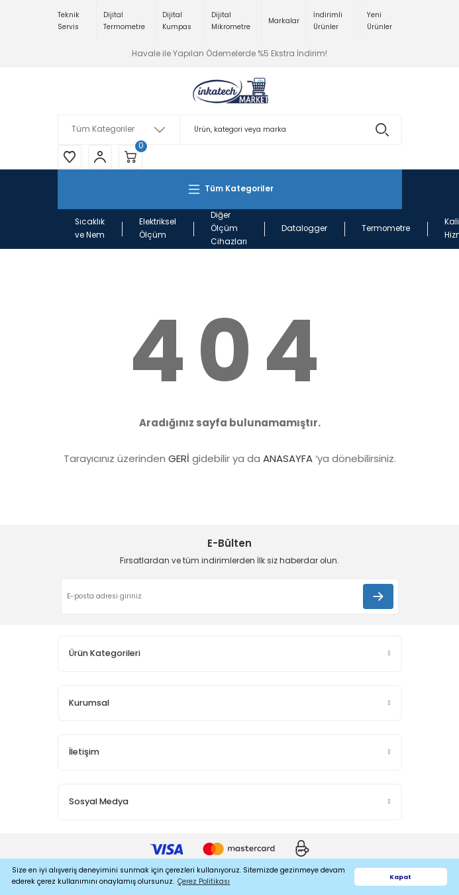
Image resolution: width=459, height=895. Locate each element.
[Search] (230, 130)
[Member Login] (100, 157)
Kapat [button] (400, 876)
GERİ (178, 458)
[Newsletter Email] (230, 596)
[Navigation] (230, 189)
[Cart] (130, 157)
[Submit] (378, 596)
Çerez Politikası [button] (204, 881)
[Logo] (229, 90)
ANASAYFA (288, 458)
